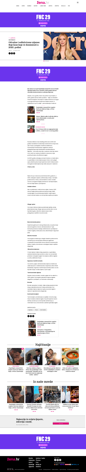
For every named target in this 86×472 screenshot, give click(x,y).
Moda (17, 5)
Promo (38, 460)
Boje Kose (30, 309)
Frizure (36, 309)
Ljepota (50, 5)
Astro (23, 5)
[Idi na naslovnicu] (43, 3)
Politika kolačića (55, 469)
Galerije (29, 5)
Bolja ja (63, 5)
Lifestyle (57, 5)
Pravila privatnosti (47, 469)
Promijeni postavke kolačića (73, 469)
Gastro (35, 5)
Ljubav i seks (43, 5)
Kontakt (40, 469)
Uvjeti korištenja (62, 469)
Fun (69, 5)
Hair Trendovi (43, 309)
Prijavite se (61, 423)
